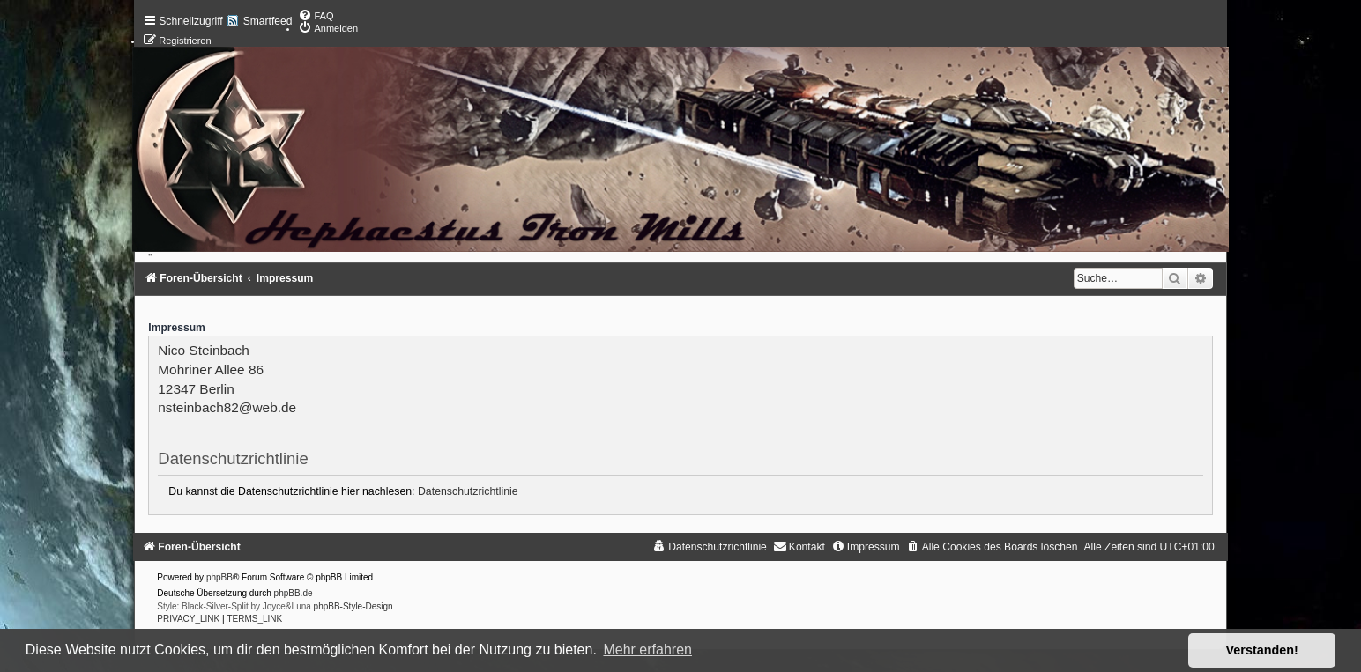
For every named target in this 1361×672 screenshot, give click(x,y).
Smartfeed (268, 21)
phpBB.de (293, 593)
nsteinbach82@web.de (227, 407)
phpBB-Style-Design (353, 606)
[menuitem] (315, 16)
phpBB (219, 577)
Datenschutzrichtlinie (468, 491)
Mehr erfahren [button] (647, 649)
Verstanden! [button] (1262, 650)
